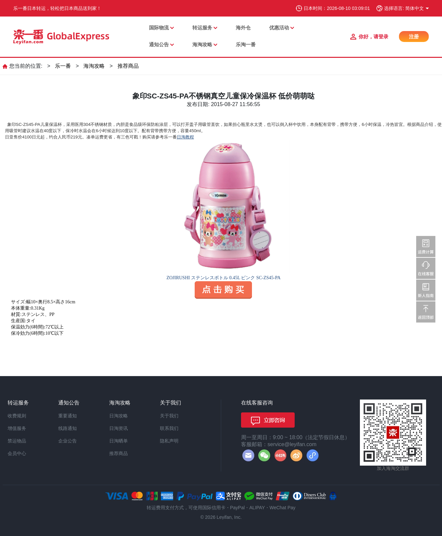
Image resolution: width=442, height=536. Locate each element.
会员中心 (17, 453)
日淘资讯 (118, 428)
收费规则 (17, 415)
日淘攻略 (118, 415)
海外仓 (243, 27)
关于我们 (169, 415)
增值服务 (17, 428)
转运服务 (202, 27)
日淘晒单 (118, 440)
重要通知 (67, 415)
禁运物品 (17, 440)
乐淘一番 (246, 44)
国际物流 (159, 27)
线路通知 (67, 428)
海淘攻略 (202, 44)
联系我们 (169, 428)
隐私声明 (169, 440)
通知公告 (159, 44)
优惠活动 (279, 27)
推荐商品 (128, 66)
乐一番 (63, 66)
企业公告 (67, 440)
